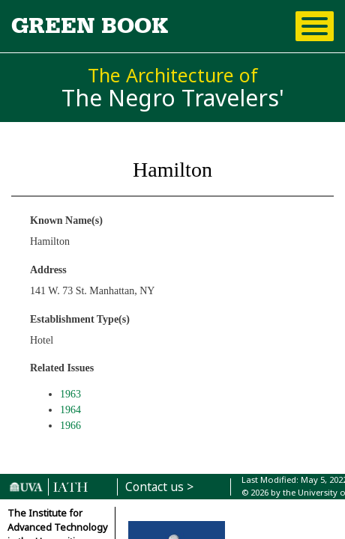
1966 (70, 425)
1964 (70, 409)
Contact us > (159, 487)
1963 (70, 394)
